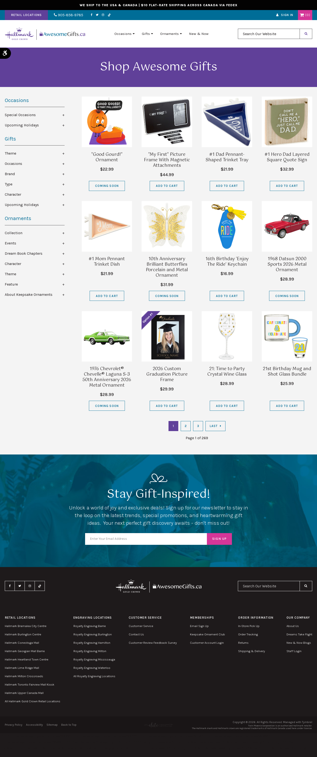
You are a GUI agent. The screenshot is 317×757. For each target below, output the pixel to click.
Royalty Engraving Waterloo (91, 668)
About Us (292, 626)
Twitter (97, 15)
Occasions (123, 34)
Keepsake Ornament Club (207, 634)
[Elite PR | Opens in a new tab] (158, 724)
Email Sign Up (199, 626)
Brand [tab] (10, 174)
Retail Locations (26, 15)
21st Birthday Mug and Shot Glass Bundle (287, 371)
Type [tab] (8, 184)
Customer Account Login (207, 642)
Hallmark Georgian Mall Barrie (25, 651)
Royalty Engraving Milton (89, 651)
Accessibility (34, 724)
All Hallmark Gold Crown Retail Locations (32, 701)
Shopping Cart (302, 15)
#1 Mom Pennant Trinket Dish (107, 261)
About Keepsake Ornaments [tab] (28, 294)
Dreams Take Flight (299, 634)
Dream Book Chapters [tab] (23, 253)
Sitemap (52, 724)
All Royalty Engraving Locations (94, 676)
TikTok (109, 15)
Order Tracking (248, 634)
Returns (243, 642)
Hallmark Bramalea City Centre (25, 626)
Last (214, 426)
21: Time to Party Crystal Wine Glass (227, 371)
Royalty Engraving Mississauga (94, 659)
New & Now (199, 34)
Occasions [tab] (13, 163)
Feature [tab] (11, 284)
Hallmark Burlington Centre (23, 634)
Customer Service (141, 626)
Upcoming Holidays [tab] (22, 125)
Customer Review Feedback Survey (153, 642)
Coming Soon (106, 186)
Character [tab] (13, 194)
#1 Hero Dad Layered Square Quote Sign (287, 157)
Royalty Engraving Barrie (89, 626)
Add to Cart (167, 186)
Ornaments (169, 34)
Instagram (103, 15)
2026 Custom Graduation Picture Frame (167, 374)
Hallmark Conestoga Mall (22, 642)
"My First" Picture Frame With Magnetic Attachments (167, 160)
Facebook (91, 15)
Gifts (146, 34)
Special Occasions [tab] (20, 115)
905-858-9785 (68, 15)
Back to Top (69, 724)
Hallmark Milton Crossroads (24, 676)
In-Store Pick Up (249, 626)
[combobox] (269, 34)
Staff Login (294, 651)
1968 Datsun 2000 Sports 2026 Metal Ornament (287, 264)
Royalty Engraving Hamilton (91, 642)
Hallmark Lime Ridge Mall (22, 668)
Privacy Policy (13, 724)
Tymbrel (307, 722)
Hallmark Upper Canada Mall (24, 693)
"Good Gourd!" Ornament (107, 157)
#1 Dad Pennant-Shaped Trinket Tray (226, 157)
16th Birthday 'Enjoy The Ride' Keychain (227, 261)
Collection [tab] (13, 233)
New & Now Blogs (298, 642)
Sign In (287, 15)
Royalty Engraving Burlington (92, 634)
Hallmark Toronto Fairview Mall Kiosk (29, 684)
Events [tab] (10, 243)
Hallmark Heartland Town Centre (26, 659)
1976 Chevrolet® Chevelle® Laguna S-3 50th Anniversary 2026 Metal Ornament (106, 377)
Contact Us (136, 634)
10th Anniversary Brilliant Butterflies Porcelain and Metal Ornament (167, 267)
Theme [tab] (10, 153)
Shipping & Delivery (251, 651)
